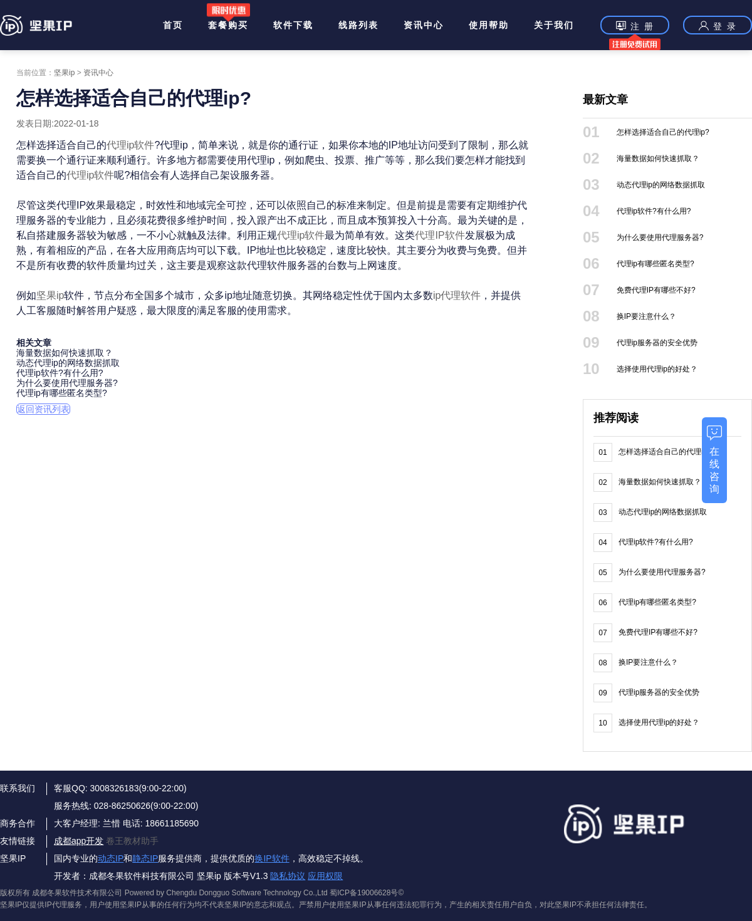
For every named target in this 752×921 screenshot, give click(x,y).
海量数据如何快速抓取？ (64, 353)
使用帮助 (489, 25)
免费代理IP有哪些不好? (656, 290)
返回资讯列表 (43, 409)
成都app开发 (78, 841)
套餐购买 (228, 25)
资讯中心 (424, 25)
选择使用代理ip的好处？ (657, 369)
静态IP (145, 858)
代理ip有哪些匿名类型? (61, 393)
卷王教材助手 (132, 841)
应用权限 (325, 876)
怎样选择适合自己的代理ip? (663, 132)
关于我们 (554, 25)
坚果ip (64, 72)
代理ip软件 (130, 145)
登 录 (717, 25)
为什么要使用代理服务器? (67, 383)
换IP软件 (271, 858)
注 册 (635, 27)
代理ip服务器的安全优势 (657, 342)
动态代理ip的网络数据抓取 (68, 363)
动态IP (110, 858)
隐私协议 (287, 876)
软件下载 (293, 25)
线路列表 (358, 25)
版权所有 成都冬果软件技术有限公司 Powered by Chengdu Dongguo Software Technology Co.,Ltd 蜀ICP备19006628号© (202, 892)
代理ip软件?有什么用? (59, 373)
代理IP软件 (439, 235)
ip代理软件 (457, 295)
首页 (173, 25)
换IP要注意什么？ (646, 316)
